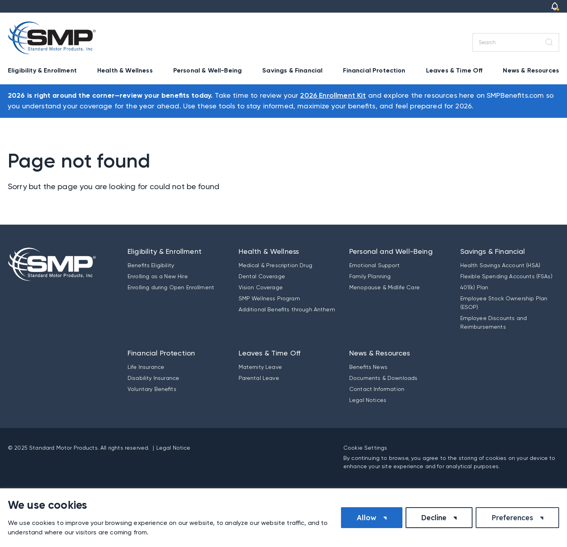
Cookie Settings (365, 448)
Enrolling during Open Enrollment (171, 287)
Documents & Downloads (383, 378)
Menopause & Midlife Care (384, 287)
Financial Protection (374, 70)
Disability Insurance (153, 378)
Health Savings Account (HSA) (500, 265)
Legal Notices (367, 400)
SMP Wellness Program (269, 298)
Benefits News (368, 367)
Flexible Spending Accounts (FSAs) (506, 276)
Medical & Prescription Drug (275, 265)
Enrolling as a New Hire (158, 276)
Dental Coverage (262, 276)
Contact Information (376, 389)
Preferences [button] (512, 517)
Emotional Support (374, 265)
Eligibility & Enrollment (42, 70)
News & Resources (531, 70)
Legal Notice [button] (173, 448)
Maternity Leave (260, 367)
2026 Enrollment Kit (333, 95)
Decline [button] (434, 517)
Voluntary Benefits (152, 389)
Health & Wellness (125, 70)
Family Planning (370, 276)
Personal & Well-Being (207, 70)
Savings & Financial (292, 70)
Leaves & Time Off (454, 70)
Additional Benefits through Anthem (287, 309)
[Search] (515, 42)
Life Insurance (146, 367)
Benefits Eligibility (151, 265)
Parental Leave (259, 378)
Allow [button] (366, 517)
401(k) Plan (474, 287)
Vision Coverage (261, 287)
